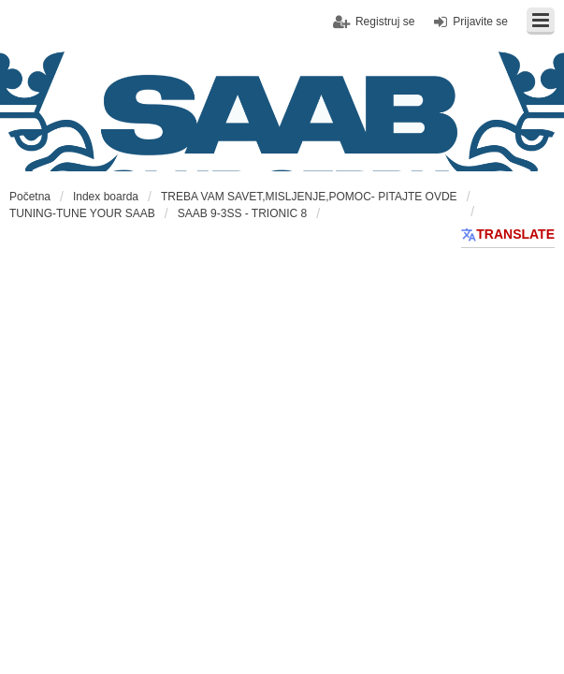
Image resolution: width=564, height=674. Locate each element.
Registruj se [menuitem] (384, 21)
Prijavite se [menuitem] (480, 21)
